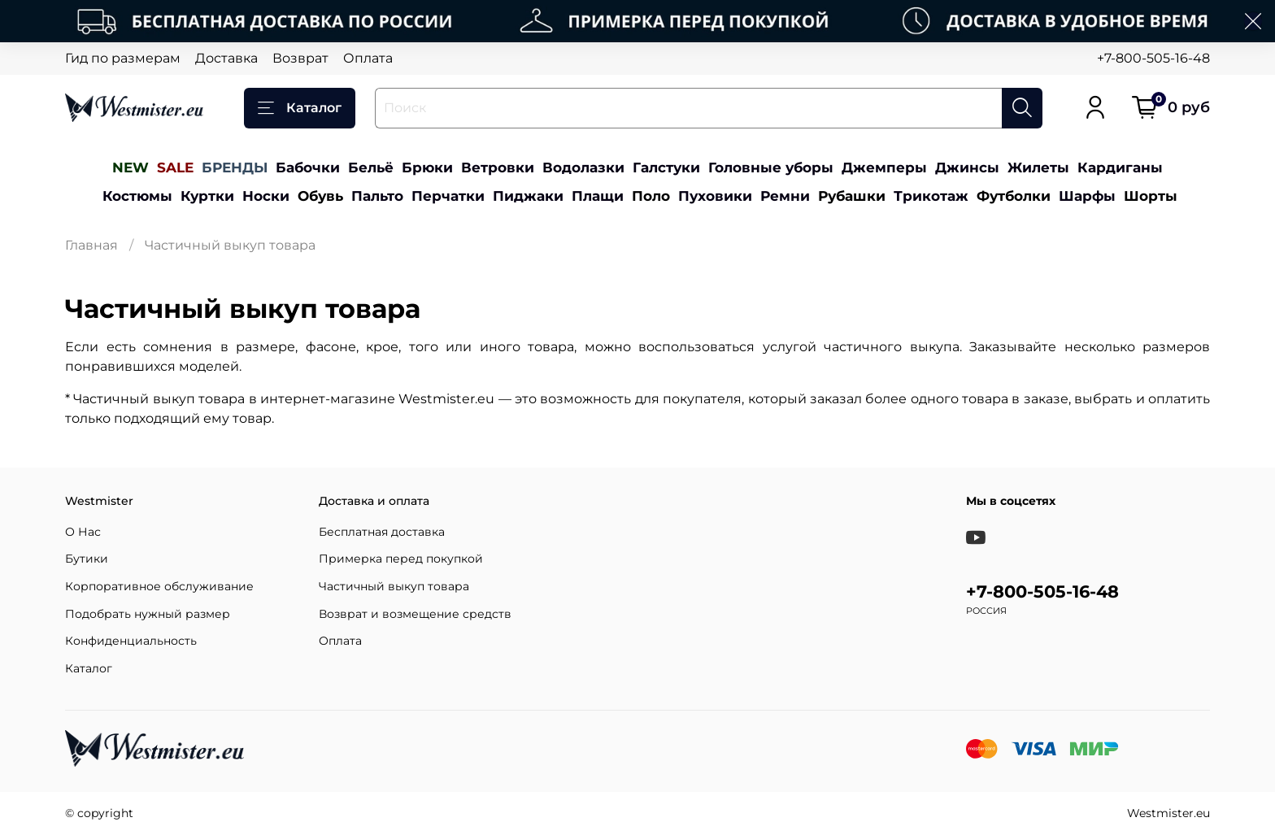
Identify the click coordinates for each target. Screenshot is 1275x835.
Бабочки (308, 167)
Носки (265, 195)
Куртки (207, 195)
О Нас (83, 531)
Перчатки (448, 195)
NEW (130, 167)
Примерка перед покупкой (401, 558)
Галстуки (666, 167)
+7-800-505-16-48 (1153, 58)
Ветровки (497, 167)
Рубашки (852, 195)
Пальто (377, 195)
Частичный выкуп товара (394, 586)
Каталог (300, 108)
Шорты (1150, 195)
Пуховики (715, 195)
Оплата (368, 58)
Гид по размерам (123, 58)
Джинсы (967, 167)
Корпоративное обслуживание (159, 586)
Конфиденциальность (131, 640)
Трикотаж (931, 195)
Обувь (320, 195)
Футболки (1014, 195)
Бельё (371, 167)
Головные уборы (770, 167)
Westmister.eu (1168, 813)
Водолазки (583, 167)
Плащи (598, 195)
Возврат (300, 58)
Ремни (785, 195)
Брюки (427, 167)
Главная (91, 245)
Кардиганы (1120, 167)
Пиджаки (528, 195)
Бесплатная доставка (382, 531)
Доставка (226, 58)
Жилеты (1038, 167)
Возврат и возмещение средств (415, 614)
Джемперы (884, 167)
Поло (651, 195)
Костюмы (137, 195)
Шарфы (1087, 195)
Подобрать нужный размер (147, 614)
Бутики (86, 558)
